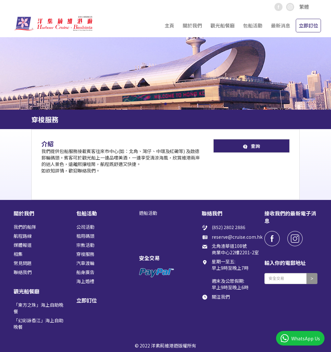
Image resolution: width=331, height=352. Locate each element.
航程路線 (23, 236)
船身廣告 (85, 272)
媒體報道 (23, 245)
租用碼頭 (85, 236)
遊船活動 (148, 213)
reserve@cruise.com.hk (237, 237)
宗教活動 (85, 245)
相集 (18, 254)
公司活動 (85, 227)
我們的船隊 (25, 227)
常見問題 (23, 263)
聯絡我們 (23, 272)
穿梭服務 (85, 254)
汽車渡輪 (85, 263)
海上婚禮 (85, 281)
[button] (306, 6)
